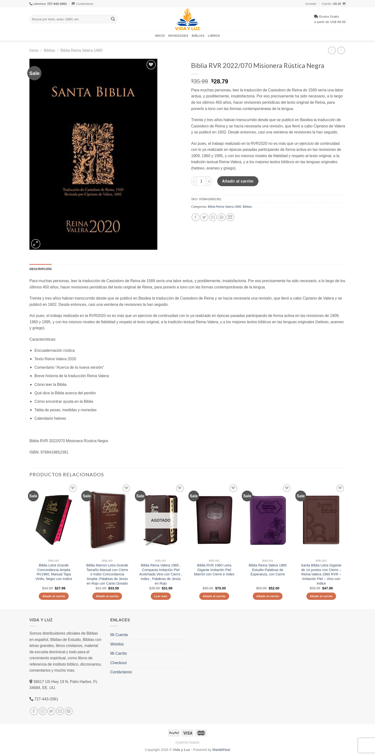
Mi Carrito (118, 653)
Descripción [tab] (40, 269)
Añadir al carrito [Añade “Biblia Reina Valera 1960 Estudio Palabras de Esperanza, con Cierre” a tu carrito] (267, 596)
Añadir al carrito (237, 181)
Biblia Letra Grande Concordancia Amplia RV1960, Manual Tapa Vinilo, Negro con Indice (53, 572)
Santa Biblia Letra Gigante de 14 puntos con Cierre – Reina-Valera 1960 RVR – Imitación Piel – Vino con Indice (321, 574)
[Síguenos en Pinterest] (69, 711)
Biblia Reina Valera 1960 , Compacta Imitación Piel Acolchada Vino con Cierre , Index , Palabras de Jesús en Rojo (160, 574)
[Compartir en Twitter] (204, 217)
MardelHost (221, 749)
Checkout (118, 662)
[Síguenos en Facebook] (34, 711)
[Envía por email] (213, 217)
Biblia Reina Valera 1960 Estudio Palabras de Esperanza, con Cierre (268, 569)
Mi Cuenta (119, 634)
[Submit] (113, 19)
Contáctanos (82, 3)
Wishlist (117, 644)
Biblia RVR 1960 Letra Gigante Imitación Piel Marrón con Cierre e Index (214, 569)
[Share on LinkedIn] (230, 217)
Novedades (178, 35)
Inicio (160, 35)
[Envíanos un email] (60, 711)
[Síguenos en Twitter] (51, 711)
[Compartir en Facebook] (196, 217)
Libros (214, 35)
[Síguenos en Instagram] (43, 711)
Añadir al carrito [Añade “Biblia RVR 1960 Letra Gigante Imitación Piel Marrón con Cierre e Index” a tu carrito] (214, 596)
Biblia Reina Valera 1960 (82, 50)
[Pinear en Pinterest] (222, 217)
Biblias (198, 35)
